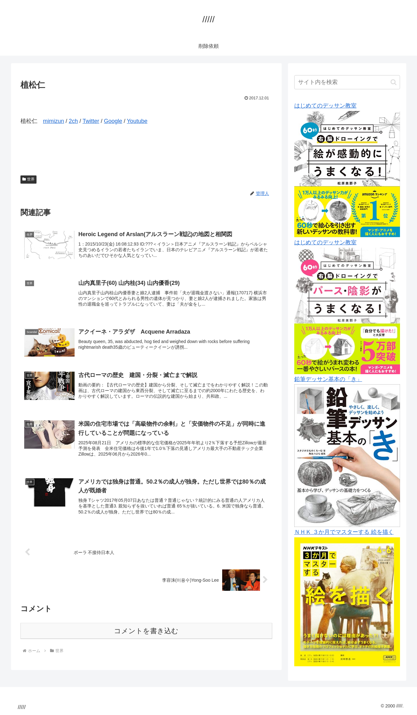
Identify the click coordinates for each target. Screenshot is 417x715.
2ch (73, 121)
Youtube (137, 121)
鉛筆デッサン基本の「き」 (328, 379)
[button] (393, 82)
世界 (28, 179)
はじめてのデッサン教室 (325, 106)
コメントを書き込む (146, 636)
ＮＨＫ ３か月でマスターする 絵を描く (344, 532)
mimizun (53, 121)
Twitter (90, 121)
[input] (347, 82)
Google (113, 121)
